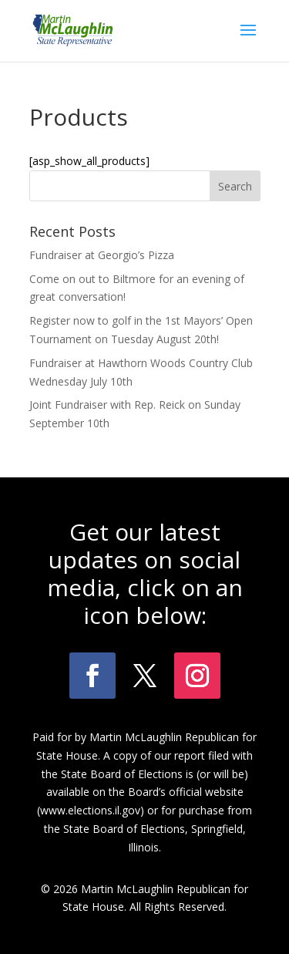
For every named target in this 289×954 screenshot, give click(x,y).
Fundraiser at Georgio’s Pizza (101, 255)
